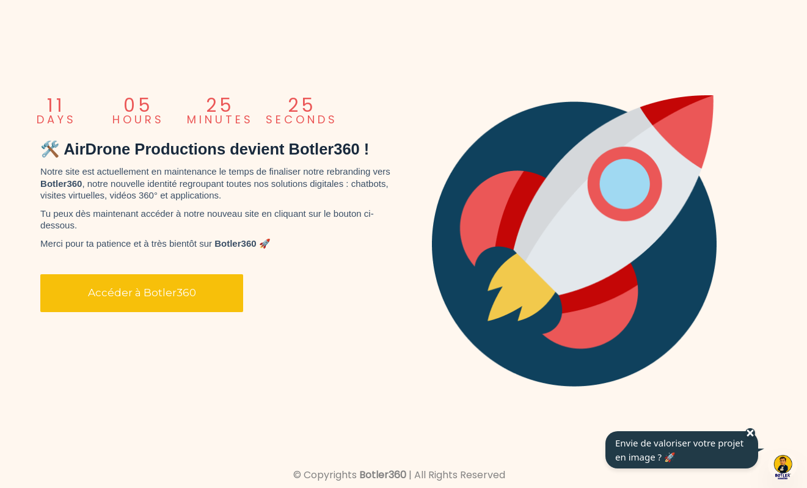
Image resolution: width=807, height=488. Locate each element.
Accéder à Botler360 (142, 292)
